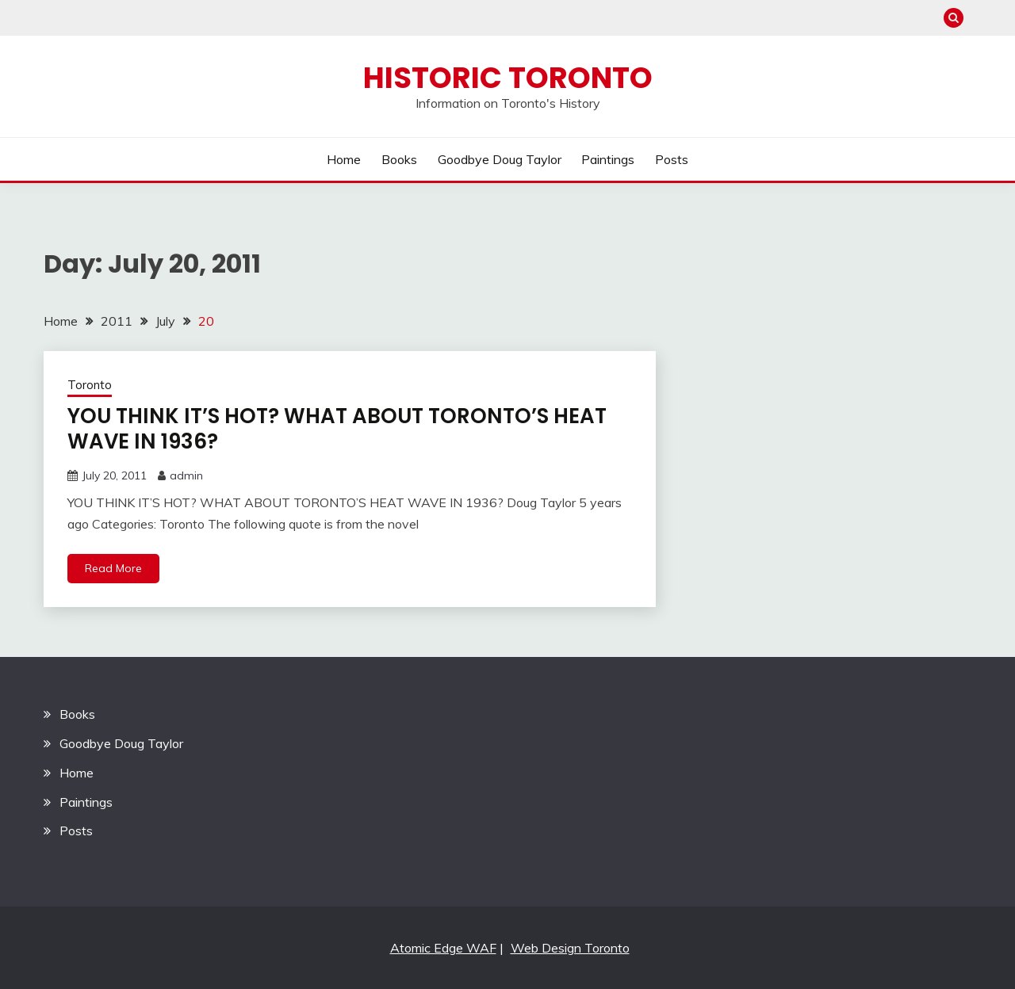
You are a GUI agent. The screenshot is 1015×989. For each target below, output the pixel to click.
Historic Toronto (508, 77)
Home (344, 159)
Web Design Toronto (570, 948)
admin (186, 475)
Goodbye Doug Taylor (499, 159)
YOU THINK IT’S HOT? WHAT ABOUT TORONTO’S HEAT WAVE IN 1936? (337, 429)
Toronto (89, 384)
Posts (671, 159)
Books (399, 159)
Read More (113, 568)
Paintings (607, 159)
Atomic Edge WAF (443, 948)
